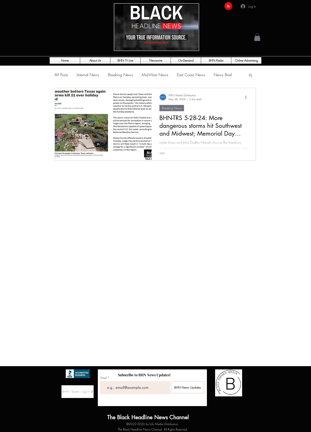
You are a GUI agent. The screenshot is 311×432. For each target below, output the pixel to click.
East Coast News (191, 74)
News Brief (223, 74)
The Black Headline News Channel (120, 417)
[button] (257, 37)
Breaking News (120, 74)
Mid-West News (155, 74)
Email (103, 378)
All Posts (61, 74)
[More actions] (247, 97)
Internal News (88, 74)
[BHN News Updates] (188, 387)
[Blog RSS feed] (228, 6)
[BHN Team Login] (77, 391)
